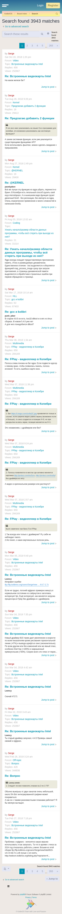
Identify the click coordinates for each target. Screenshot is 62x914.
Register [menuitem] (53, 5)
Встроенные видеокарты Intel (27, 64)
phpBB (22, 894)
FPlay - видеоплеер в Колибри (27, 346)
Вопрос (15, 763)
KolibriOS (8, 14)
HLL (15, 296)
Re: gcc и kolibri (15, 311)
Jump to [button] (53, 878)
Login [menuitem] (40, 5)
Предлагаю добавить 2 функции (28, 106)
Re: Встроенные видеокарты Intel (28, 76)
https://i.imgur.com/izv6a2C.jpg (24, 414)
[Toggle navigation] (8, 886)
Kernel (16, 102)
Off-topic (17, 760)
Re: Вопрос (12, 775)
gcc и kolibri (17, 299)
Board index (22, 14)
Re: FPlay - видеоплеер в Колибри (28, 359)
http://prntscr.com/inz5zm (24, 475)
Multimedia (18, 343)
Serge (11, 53)
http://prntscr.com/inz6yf (45, 475)
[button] (5, 5)
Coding (16, 223)
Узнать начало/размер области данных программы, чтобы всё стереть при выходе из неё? (29, 233)
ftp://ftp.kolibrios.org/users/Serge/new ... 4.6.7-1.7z (27, 584)
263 (51, 45)
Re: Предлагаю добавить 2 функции (29, 118)
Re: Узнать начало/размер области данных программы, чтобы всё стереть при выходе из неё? (28, 253)
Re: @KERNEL (14, 182)
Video (16, 60)
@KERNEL (17, 170)
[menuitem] (56, 13)
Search (35, 14)
